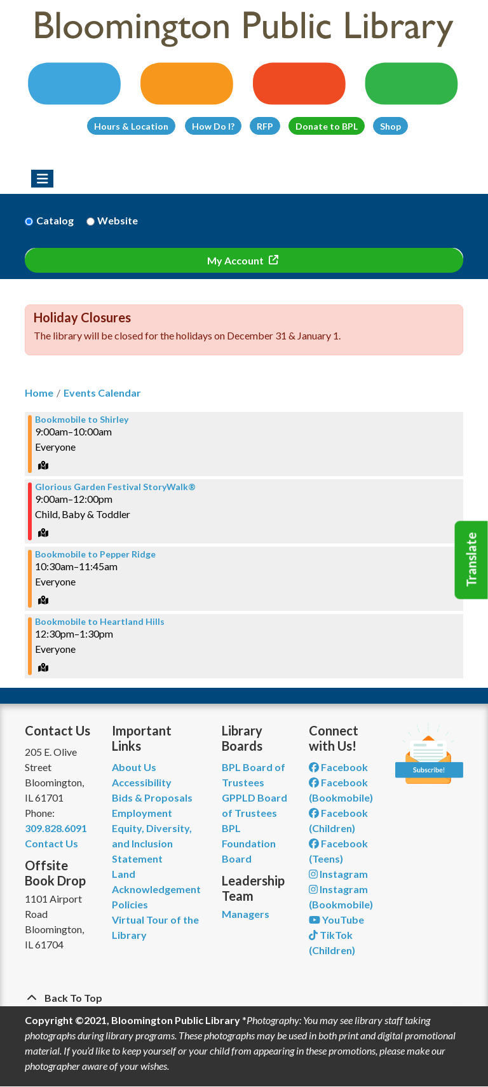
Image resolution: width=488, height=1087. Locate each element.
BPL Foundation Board (249, 843)
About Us (134, 767)
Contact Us (51, 843)
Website (117, 220)
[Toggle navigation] (42, 179)
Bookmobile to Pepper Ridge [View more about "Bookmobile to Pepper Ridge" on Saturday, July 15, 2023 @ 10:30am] (95, 554)
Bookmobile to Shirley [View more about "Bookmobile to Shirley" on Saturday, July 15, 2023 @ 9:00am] (81, 419)
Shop (390, 126)
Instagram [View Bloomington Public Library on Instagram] (338, 874)
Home (39, 392)
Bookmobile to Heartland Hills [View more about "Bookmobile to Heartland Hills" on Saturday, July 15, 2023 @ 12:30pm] (100, 621)
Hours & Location (131, 126)
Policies (130, 904)
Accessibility (142, 782)
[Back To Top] (244, 998)
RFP (265, 126)
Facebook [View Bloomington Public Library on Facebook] (338, 767)
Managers (245, 914)
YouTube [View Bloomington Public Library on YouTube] (336, 919)
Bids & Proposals (152, 797)
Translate (471, 560)
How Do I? (213, 126)
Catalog (55, 220)
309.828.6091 (56, 828)
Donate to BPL (326, 126)
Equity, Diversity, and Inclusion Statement (152, 843)
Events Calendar (102, 392)
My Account (236, 260)
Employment (142, 813)
